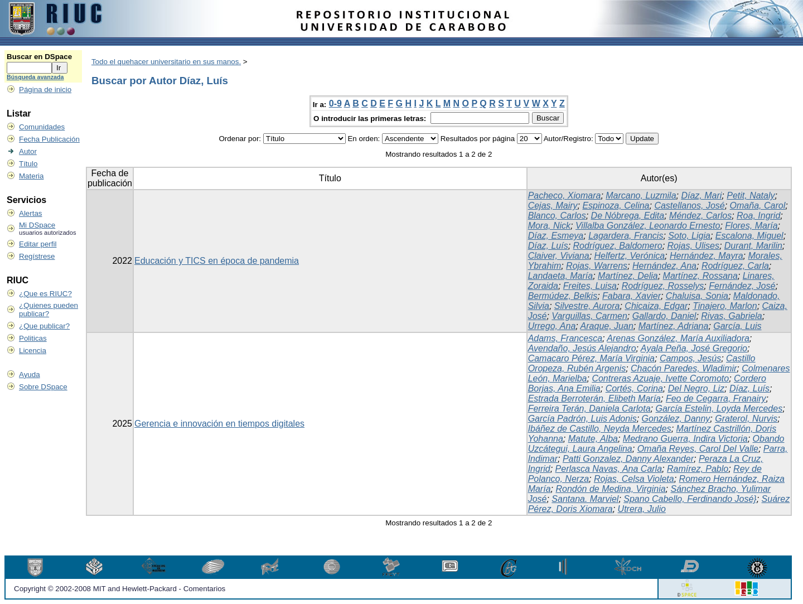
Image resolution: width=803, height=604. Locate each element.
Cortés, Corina (634, 388)
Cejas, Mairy (553, 205)
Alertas (30, 213)
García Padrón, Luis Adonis (582, 418)
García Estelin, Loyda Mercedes (718, 408)
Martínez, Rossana (700, 276)
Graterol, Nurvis (746, 418)
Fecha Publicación (49, 139)
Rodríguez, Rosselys (663, 286)
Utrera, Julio (642, 509)
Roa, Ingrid (758, 215)
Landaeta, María (560, 276)
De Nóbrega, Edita (628, 215)
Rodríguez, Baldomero (617, 245)
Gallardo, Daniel (664, 316)
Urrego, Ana (552, 326)
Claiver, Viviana (558, 255)
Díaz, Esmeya (556, 235)
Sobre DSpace (43, 387)
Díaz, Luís (548, 245)
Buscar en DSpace (39, 56)
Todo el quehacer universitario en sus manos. (166, 61)
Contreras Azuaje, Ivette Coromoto (660, 378)
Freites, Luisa (590, 286)
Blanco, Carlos (557, 215)
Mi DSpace (37, 225)
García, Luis (737, 326)
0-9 (335, 103)
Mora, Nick (549, 225)
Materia (31, 176)
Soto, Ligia (689, 235)
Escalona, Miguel (749, 235)
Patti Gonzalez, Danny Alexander (628, 458)
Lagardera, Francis (625, 235)
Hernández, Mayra (706, 255)
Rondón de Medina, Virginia (610, 489)
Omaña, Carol (758, 205)
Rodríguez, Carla (735, 265)
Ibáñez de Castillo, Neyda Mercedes (599, 428)
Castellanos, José (689, 205)
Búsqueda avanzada (35, 77)
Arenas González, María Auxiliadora (678, 338)
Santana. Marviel (585, 499)
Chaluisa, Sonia (697, 296)
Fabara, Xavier (631, 296)
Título (28, 164)
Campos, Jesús (690, 358)
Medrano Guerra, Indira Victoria (685, 438)
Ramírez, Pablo (697, 468)
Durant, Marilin (753, 245)
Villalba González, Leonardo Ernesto (647, 225)
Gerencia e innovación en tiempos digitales (219, 423)
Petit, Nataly (751, 195)
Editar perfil (37, 244)
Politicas (33, 338)
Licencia (32, 350)
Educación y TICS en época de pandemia (216, 260)
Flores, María (751, 225)
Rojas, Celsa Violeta (634, 479)
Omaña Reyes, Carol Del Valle (697, 448)
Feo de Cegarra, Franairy (716, 398)
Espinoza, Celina (615, 205)
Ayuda (29, 374)
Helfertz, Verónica (629, 255)
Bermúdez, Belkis (563, 296)
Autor (28, 151)
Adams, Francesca (565, 338)
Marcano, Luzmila (641, 195)
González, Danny (676, 418)
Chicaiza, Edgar (656, 306)
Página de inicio (45, 89)
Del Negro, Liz (696, 388)
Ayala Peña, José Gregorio (694, 348)
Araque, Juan (607, 326)
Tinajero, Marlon (725, 306)
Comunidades (42, 127)
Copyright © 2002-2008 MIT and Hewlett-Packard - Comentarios (119, 588)
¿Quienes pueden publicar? (48, 309)
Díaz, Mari (701, 195)
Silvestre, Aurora (587, 306)
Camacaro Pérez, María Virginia (591, 358)
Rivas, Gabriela (731, 316)
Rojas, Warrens (596, 265)
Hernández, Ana (664, 265)
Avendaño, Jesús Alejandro (582, 348)
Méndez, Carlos (700, 215)
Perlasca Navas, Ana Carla (608, 468)
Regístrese (37, 256)
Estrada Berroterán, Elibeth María (594, 398)
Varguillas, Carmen (589, 316)
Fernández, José (742, 286)
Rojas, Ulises (693, 245)
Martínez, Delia (628, 276)
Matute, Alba (593, 438)
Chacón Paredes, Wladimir (684, 368)
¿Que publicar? (44, 326)
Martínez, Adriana (673, 326)
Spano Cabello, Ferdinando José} (689, 499)
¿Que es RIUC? (45, 293)
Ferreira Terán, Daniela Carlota (589, 408)
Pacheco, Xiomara (564, 195)
